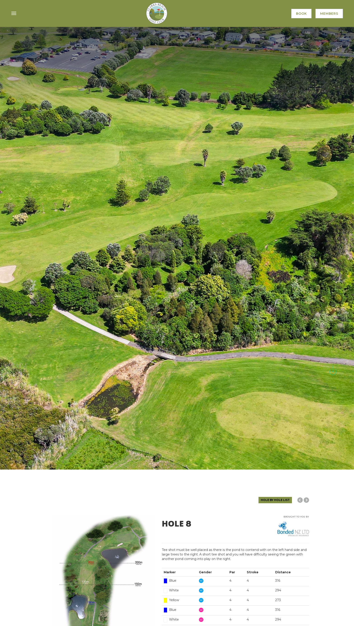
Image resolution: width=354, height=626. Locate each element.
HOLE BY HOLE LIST (275, 500)
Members (329, 14)
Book (301, 14)
